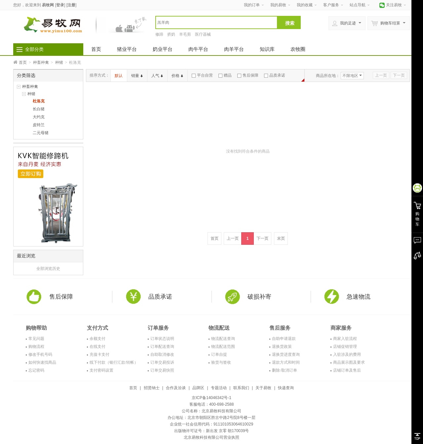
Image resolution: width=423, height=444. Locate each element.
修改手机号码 (40, 354)
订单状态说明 (162, 338)
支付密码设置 (101, 370)
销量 (137, 75)
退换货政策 (282, 346)
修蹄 (159, 34)
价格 (177, 75)
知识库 (267, 49)
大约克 (39, 117)
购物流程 (36, 346)
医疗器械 (203, 34)
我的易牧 (278, 5)
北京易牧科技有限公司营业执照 (211, 437)
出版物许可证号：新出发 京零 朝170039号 (211, 430)
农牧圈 (297, 49)
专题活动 (219, 388)
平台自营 (202, 75)
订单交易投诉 (162, 362)
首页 (96, 49)
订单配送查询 (162, 346)
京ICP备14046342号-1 (211, 397)
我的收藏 (305, 5)
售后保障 (247, 75)
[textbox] (216, 22)
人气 (157, 75)
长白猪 (39, 109)
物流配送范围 (223, 346)
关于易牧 (263, 388)
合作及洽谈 (176, 388)
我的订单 (252, 5)
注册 (71, 5)
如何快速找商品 (42, 362)
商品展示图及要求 (349, 362)
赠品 (225, 75)
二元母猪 (41, 132)
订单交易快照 (162, 370)
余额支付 (97, 338)
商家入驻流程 (345, 338)
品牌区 (198, 388)
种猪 (59, 62)
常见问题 (36, 338)
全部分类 (34, 49)
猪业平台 (127, 49)
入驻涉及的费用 (347, 354)
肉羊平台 (234, 49)
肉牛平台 (198, 49)
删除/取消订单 (284, 370)
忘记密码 (36, 370)
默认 (119, 75)
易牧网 (48, 5)
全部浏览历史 (48, 268)
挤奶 (171, 34)
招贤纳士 (152, 388)
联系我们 (241, 388)
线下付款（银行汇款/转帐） (114, 362)
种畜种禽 (41, 62)
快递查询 (286, 388)
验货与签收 (221, 362)
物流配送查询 (223, 338)
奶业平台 (163, 49)
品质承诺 (274, 75)
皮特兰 (39, 125)
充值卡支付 (99, 354)
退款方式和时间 (286, 362)
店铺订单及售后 (347, 370)
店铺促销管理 (345, 346)
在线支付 (97, 346)
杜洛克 (39, 101)
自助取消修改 (162, 354)
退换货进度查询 (286, 354)
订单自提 (219, 354)
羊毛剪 (185, 34)
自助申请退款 (284, 338)
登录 (60, 5)
